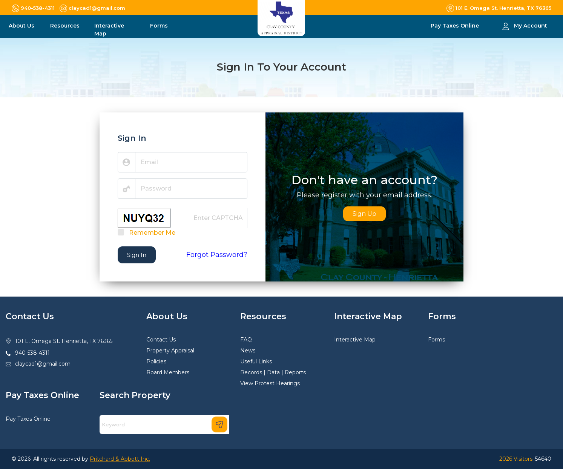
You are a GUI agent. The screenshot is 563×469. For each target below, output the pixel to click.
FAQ (246, 339)
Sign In (136, 254)
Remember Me (152, 232)
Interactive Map (355, 339)
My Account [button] (530, 25)
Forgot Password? (216, 255)
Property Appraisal (170, 350)
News (247, 350)
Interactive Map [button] (109, 29)
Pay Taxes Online (28, 418)
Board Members (167, 372)
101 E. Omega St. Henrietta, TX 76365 (63, 341)
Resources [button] (65, 25)
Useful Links (256, 361)
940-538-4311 (32, 352)
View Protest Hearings (270, 383)
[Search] (164, 424)
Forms (436, 339)
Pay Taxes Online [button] (455, 25)
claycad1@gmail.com (43, 363)
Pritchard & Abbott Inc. (120, 458)
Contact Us (161, 339)
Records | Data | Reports (273, 372)
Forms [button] (159, 25)
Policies (156, 361)
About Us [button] (21, 25)
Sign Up (364, 213)
